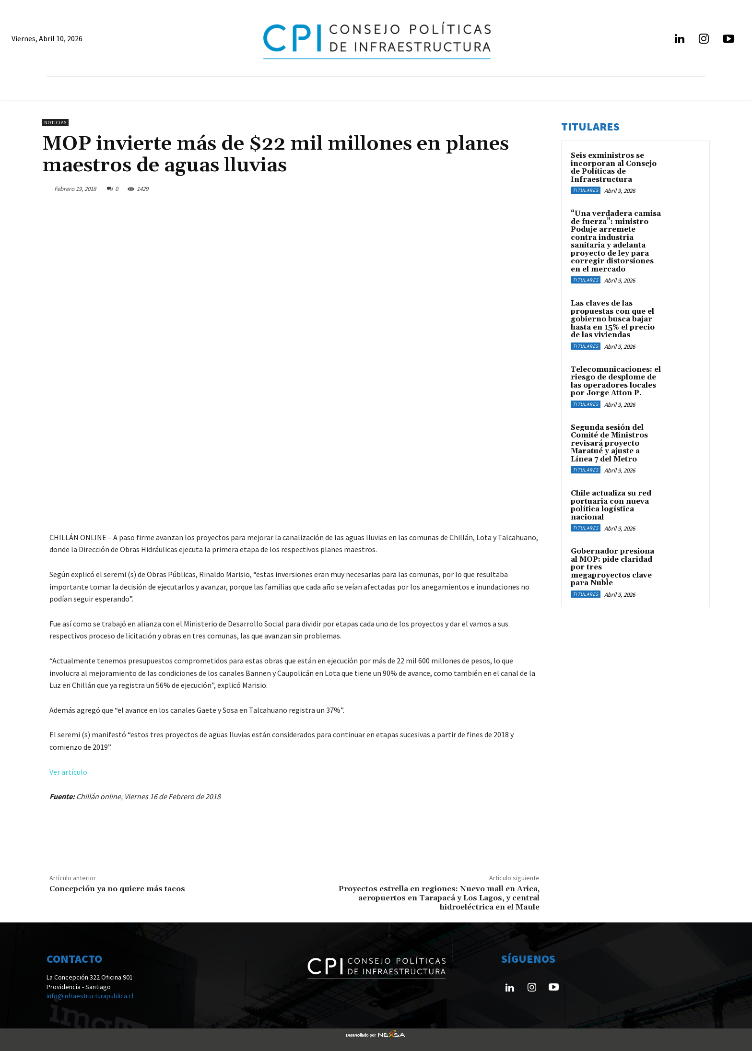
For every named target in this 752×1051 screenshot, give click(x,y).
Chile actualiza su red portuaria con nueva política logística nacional (611, 505)
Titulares (586, 190)
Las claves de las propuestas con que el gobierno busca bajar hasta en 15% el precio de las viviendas (613, 319)
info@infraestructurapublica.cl (90, 996)
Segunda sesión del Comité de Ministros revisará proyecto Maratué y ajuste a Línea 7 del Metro (609, 443)
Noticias (55, 122)
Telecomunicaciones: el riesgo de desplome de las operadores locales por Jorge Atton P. (616, 381)
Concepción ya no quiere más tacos (117, 889)
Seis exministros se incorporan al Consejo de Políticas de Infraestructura (614, 167)
